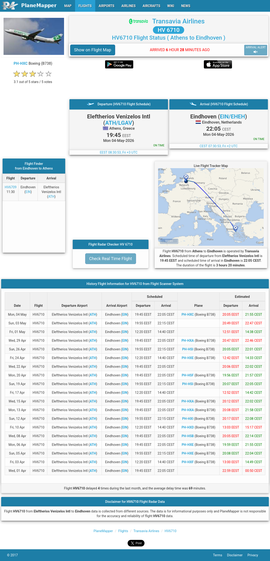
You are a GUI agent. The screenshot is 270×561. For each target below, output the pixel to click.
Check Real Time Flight (110, 258)
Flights (123, 531)
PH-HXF (188, 462)
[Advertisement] (169, 83)
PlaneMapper (103, 531)
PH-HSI (187, 349)
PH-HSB (188, 436)
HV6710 (170, 531)
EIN (28, 192)
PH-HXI (187, 419)
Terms (220, 555)
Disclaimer (237, 555)
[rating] (33, 79)
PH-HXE (188, 358)
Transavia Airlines (178, 21)
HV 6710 (168, 30)
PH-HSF (188, 375)
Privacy (255, 555)
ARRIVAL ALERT (256, 50)
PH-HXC (21, 63)
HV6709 (10, 187)
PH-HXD (188, 427)
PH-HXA (188, 340)
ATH (51, 196)
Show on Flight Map (92, 49)
